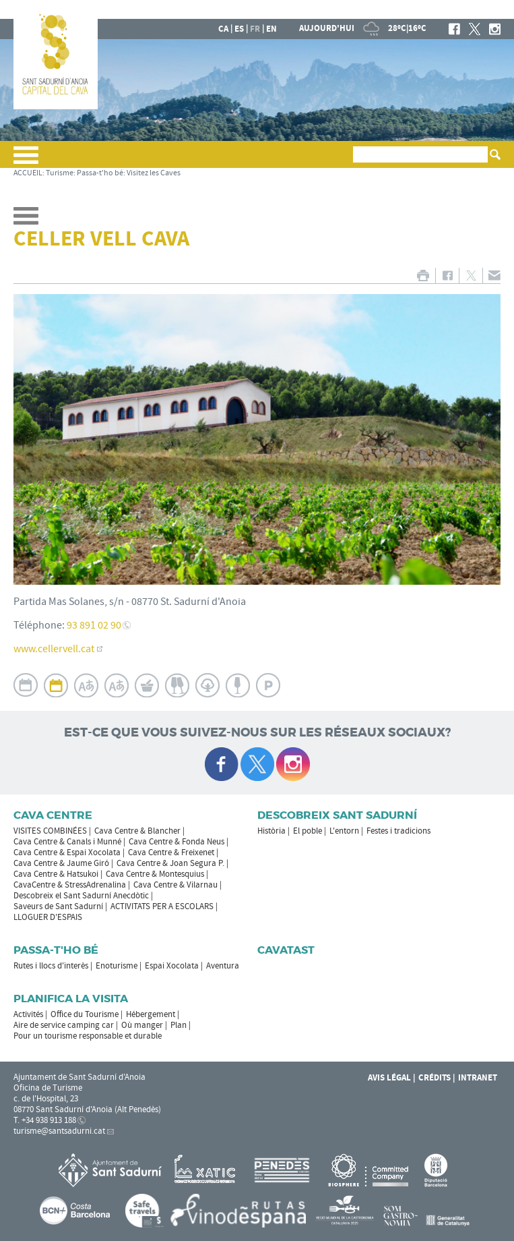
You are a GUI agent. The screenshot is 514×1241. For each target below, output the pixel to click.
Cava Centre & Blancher (137, 831)
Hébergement (150, 1014)
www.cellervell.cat (53, 649)
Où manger (142, 1025)
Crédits (434, 1078)
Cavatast (286, 950)
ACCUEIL (27, 173)
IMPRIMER (422, 275)
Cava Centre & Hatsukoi (55, 874)
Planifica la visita (70, 998)
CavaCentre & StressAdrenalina (69, 884)
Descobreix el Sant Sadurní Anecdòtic (81, 895)
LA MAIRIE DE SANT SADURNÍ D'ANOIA (412, 9)
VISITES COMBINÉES (50, 831)
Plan (178, 1025)
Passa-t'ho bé (100, 173)
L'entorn (344, 831)
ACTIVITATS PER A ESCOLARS (162, 906)
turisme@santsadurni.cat (59, 1131)
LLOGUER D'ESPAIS (47, 917)
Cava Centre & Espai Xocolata (67, 852)
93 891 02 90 (94, 625)
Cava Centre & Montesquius (155, 874)
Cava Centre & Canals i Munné (67, 841)
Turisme (59, 173)
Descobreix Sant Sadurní (337, 815)
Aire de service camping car (63, 1025)
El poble (307, 831)
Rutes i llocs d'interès (50, 965)
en (271, 29)
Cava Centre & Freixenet (171, 852)
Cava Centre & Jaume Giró (61, 863)
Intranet (477, 1078)
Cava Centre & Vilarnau (175, 884)
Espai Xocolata (172, 965)
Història (271, 831)
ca (223, 29)
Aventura (222, 965)
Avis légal (389, 1078)
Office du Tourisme (85, 1014)
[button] (25, 160)
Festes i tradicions (398, 831)
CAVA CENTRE (52, 815)
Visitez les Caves (154, 173)
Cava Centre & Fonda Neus (176, 841)
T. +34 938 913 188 (44, 1120)
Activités (28, 1014)
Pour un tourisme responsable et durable (87, 1036)
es (239, 29)
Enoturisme (116, 965)
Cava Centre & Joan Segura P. (170, 863)
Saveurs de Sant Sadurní (58, 906)
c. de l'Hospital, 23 (45, 1098)
